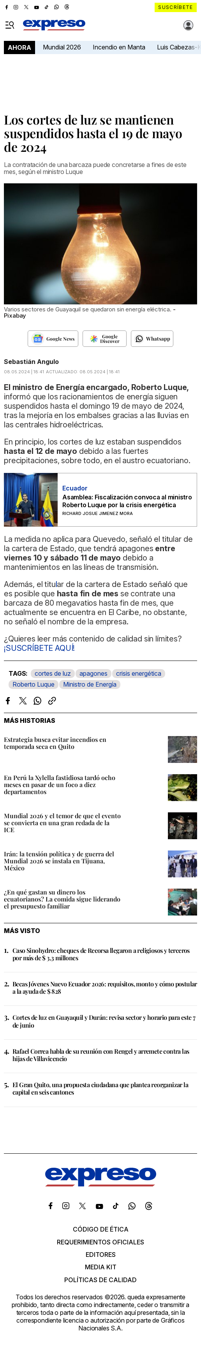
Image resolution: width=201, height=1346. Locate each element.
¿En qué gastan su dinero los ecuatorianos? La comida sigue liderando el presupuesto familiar (62, 899)
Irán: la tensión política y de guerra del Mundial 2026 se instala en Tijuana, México (59, 861)
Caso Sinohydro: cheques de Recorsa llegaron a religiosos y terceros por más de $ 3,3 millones (101, 954)
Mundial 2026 (62, 47)
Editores (101, 1254)
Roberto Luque (33, 684)
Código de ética (101, 1229)
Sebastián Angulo (31, 361)
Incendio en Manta (119, 47)
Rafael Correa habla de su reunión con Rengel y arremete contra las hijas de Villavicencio (100, 1055)
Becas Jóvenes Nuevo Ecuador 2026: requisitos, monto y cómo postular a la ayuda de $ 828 (104, 987)
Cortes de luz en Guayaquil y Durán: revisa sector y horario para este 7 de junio (103, 1021)
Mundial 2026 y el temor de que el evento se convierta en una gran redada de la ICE (62, 823)
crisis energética (138, 673)
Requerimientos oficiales (100, 1242)
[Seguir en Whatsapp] (152, 338)
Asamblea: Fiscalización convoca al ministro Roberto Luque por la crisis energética (127, 501)
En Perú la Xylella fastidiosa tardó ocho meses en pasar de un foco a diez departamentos (59, 784)
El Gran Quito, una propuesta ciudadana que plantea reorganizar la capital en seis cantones (100, 1088)
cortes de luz (53, 673)
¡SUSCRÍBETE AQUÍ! (39, 648)
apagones (93, 673)
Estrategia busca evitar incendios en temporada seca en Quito (55, 742)
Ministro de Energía (89, 684)
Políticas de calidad (100, 1279)
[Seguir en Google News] (53, 338)
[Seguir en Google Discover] (105, 338)
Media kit (100, 1266)
